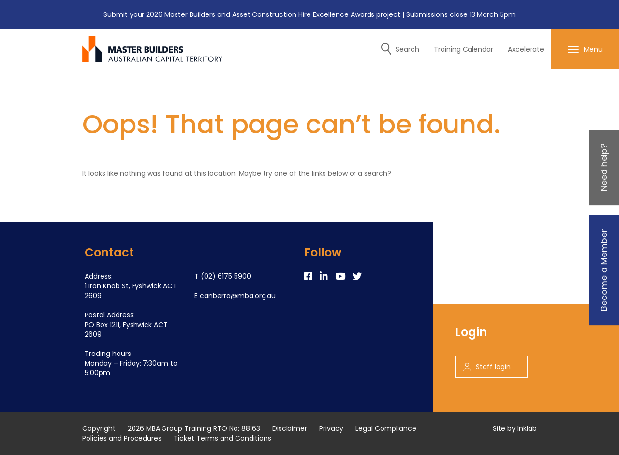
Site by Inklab (515, 428)
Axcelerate (526, 49)
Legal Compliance (385, 428)
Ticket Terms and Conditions (222, 438)
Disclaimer (290, 428)
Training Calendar (464, 49)
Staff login (487, 366)
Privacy (331, 428)
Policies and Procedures (122, 438)
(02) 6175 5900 (226, 276)
